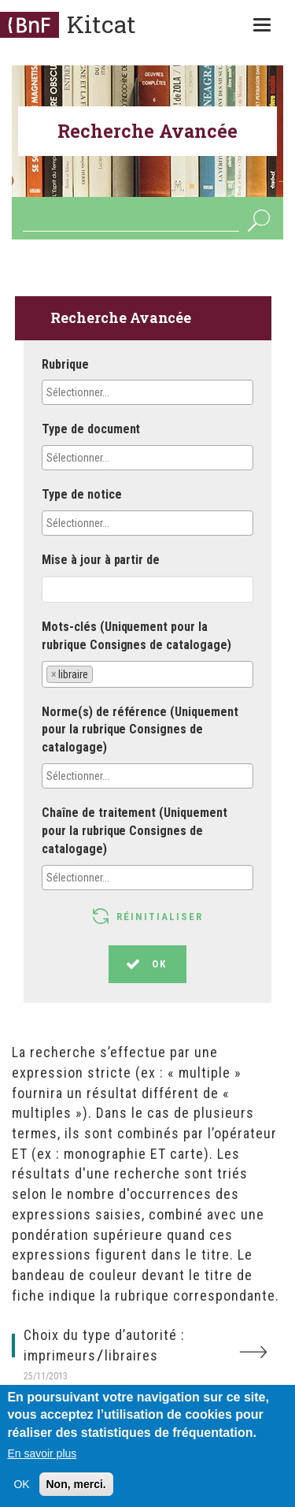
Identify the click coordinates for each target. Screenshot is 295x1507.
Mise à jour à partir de (101, 559)
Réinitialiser (159, 916)
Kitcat (101, 24)
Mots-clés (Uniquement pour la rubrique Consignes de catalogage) (136, 635)
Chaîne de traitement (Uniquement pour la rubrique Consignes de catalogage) (134, 830)
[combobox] (147, 392)
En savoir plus (41, 1458)
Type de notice (82, 494)
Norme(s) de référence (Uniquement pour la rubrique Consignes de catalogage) (140, 729)
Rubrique (65, 364)
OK (258, 220)
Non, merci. (76, 1489)
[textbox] (115, 392)
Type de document (91, 428)
